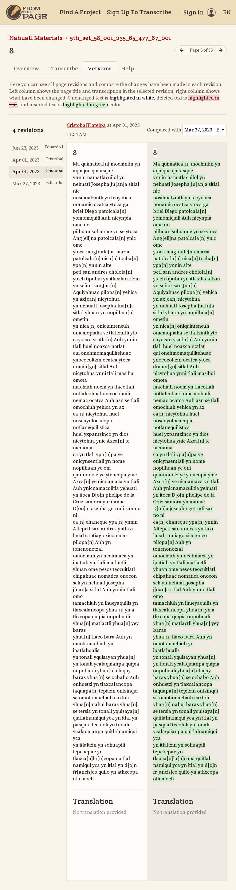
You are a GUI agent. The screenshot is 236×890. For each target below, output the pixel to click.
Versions (100, 68)
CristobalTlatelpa (86, 125)
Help (127, 68)
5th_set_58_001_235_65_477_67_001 (120, 38)
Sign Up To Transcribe (139, 12)
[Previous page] (181, 50)
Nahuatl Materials (35, 38)
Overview (26, 68)
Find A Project (80, 12)
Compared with (164, 129)
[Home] (26, 12)
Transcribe (63, 68)
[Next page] (221, 50)
